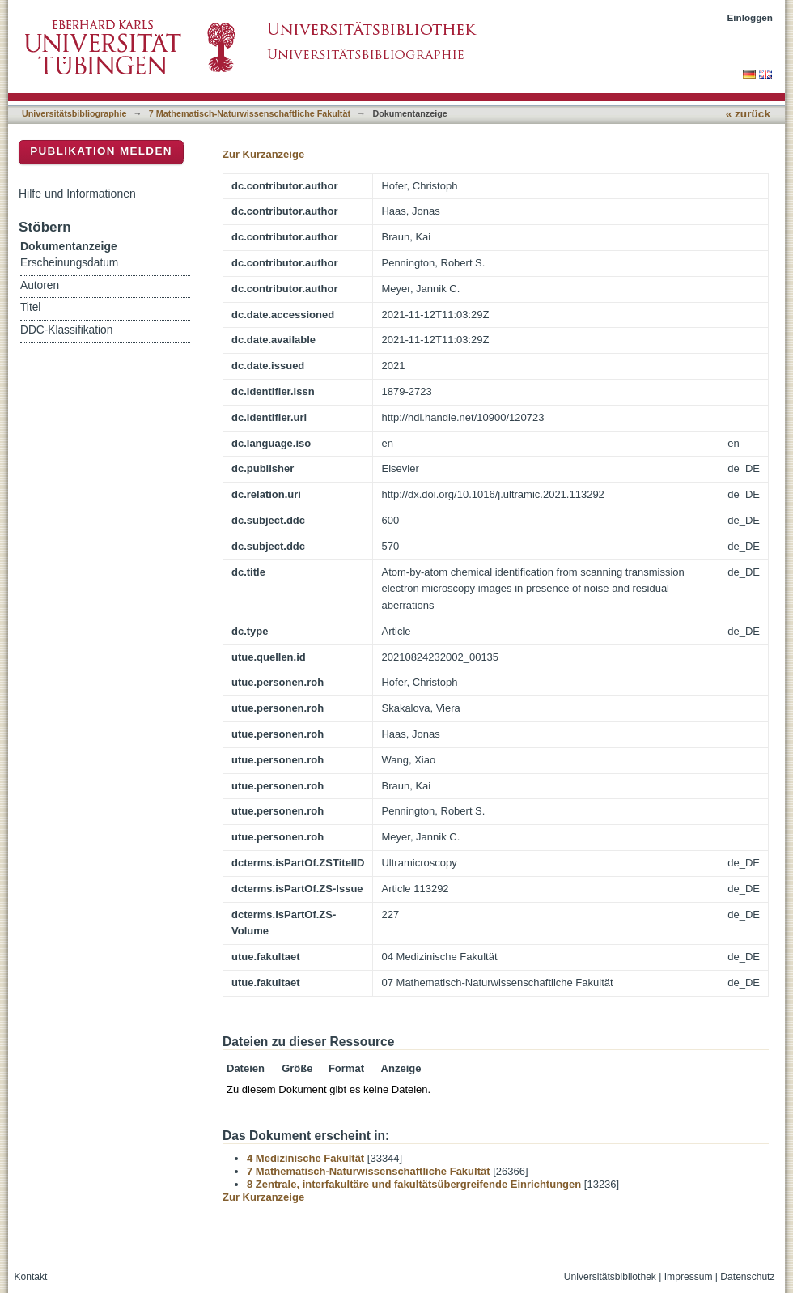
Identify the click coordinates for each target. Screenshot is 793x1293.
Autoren (39, 285)
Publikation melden (101, 151)
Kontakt (31, 1276)
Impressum (688, 1276)
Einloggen (750, 17)
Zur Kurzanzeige (263, 154)
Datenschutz (747, 1276)
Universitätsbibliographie (74, 113)
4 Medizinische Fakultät (305, 1158)
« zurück (748, 114)
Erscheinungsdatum (69, 263)
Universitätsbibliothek (610, 1276)
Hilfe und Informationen (77, 193)
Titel (30, 307)
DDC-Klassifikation (66, 330)
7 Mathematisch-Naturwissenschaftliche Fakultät (249, 113)
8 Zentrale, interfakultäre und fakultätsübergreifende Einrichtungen (414, 1184)
